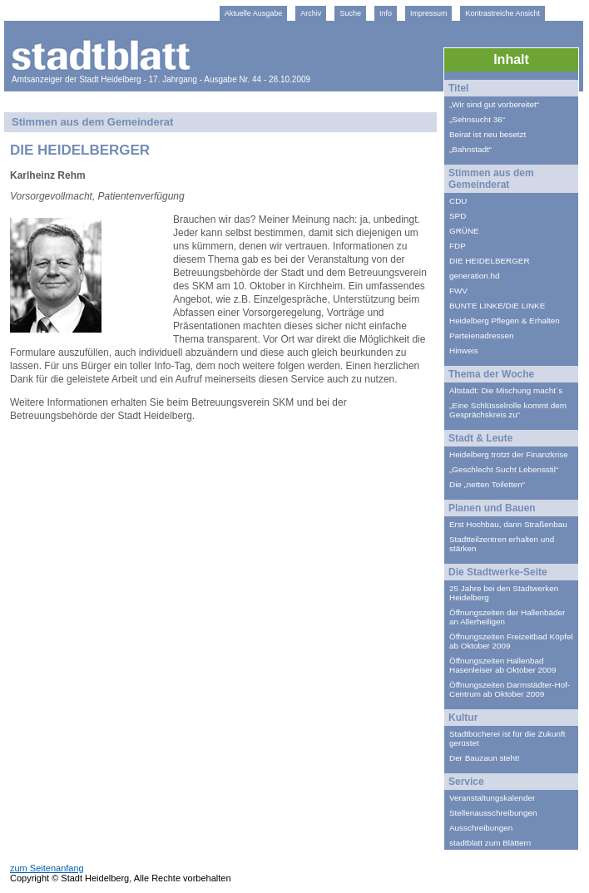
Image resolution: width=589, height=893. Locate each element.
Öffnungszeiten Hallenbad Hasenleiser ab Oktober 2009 (502, 665)
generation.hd (474, 275)
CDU (458, 200)
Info (385, 13)
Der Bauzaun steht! (484, 757)
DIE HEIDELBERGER (489, 260)
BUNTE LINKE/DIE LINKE (497, 305)
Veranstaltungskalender (492, 797)
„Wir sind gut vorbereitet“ (494, 104)
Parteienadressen (481, 335)
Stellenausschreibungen (493, 812)
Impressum (429, 13)
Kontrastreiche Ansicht (502, 13)
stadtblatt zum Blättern (490, 842)
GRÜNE (464, 230)
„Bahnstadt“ (470, 149)
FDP (457, 245)
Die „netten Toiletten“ (487, 484)
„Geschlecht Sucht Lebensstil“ (503, 469)
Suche (350, 13)
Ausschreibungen (480, 827)
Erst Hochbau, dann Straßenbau (508, 524)
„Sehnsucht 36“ (477, 119)
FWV (458, 290)
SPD (457, 215)
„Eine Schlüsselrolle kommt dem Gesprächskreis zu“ (508, 410)
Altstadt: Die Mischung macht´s (505, 390)
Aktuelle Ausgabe (254, 13)
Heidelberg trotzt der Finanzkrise (508, 454)
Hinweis (463, 350)
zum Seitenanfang (47, 868)
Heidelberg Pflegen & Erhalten (504, 320)
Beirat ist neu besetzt (487, 134)
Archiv (310, 13)
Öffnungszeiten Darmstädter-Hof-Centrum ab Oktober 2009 (509, 689)
